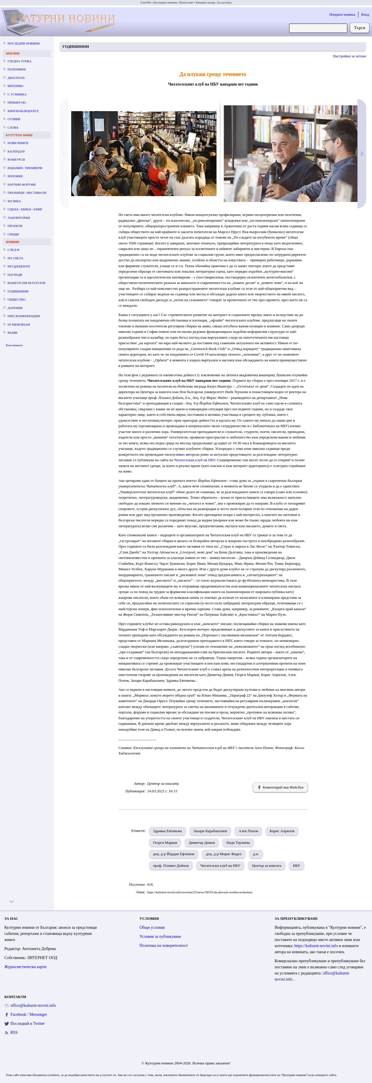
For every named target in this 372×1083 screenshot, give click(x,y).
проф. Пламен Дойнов (171, 865)
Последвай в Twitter (27, 1023)
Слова (13, 127)
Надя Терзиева (238, 842)
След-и (13, 249)
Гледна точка (20, 61)
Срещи (13, 234)
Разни (12, 332)
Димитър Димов (202, 842)
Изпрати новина (342, 14)
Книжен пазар (205, 2)
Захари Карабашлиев (210, 831)
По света (15, 258)
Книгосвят (186, 2)
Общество (16, 299)
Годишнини (18, 291)
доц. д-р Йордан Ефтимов (173, 854)
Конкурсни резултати (26, 283)
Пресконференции (24, 316)
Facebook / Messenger (28, 1014)
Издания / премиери (25, 168)
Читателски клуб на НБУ (220, 865)
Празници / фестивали (27, 192)
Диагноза (16, 77)
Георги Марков (165, 842)
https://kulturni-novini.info (316, 946)
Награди (15, 274)
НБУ (297, 865)
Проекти (15, 226)
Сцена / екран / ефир (25, 209)
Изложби (15, 176)
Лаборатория (19, 217)
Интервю (15, 86)
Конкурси (16, 159)
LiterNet (145, 2)
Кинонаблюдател (23, 111)
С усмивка (17, 94)
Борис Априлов (282, 831)
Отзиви (14, 119)
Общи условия (152, 927)
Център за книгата (266, 865)
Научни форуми (22, 184)
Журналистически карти (25, 967)
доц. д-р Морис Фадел (223, 854)
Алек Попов (248, 831)
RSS (14, 1032)
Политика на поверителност (164, 945)
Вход (365, 14)
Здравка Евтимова (167, 831)
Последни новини (24, 43)
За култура (224, 2)
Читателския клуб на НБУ (194, 460)
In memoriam (19, 324)
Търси (359, 27)
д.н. (256, 854)
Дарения (15, 308)
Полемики (17, 69)
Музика (14, 201)
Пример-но (17, 102)
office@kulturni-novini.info (33, 1005)
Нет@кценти (19, 266)
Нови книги (18, 143)
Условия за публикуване (160, 936)
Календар (16, 151)
